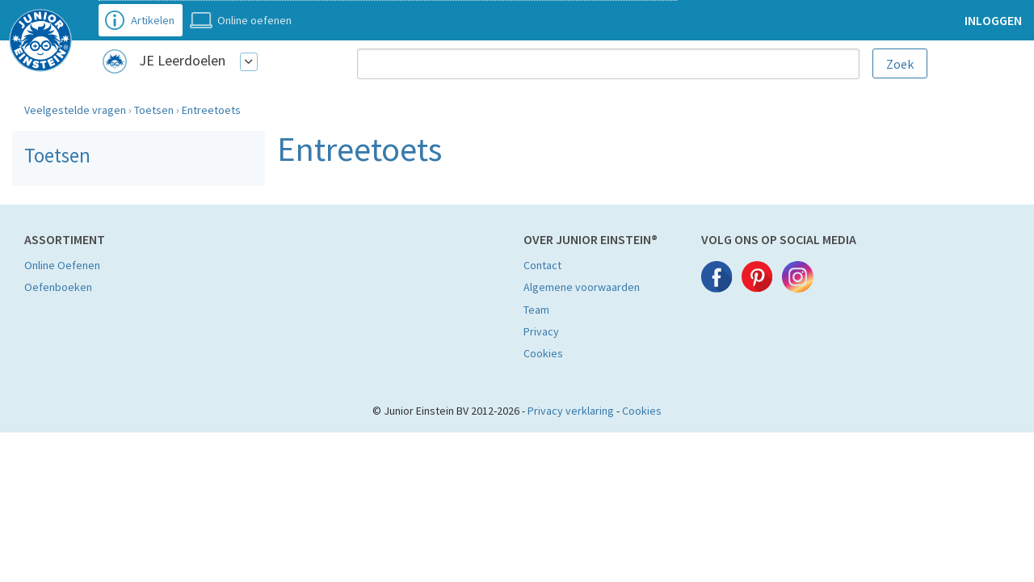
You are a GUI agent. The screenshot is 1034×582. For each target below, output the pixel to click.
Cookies (543, 353)
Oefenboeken (58, 287)
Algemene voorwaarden (581, 287)
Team (536, 309)
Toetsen (154, 110)
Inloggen (993, 20)
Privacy (541, 331)
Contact (542, 265)
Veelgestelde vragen (75, 110)
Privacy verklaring (571, 410)
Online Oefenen (62, 265)
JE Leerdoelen (182, 60)
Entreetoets (211, 110)
